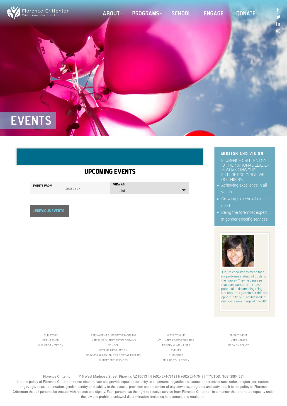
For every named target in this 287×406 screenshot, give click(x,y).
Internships (238, 340)
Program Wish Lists (176, 345)
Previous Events (48, 211)
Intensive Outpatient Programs (113, 340)
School (181, 14)
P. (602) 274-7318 (162, 376)
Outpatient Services (113, 360)
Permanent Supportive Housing (113, 335)
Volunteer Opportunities (176, 340)
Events (176, 350)
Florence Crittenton (57, 376)
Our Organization (50, 345)
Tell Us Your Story (176, 360)
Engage (214, 14)
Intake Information (113, 350)
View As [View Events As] (119, 184)
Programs (145, 14)
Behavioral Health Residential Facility (113, 355)
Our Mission (50, 340)
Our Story (51, 335)
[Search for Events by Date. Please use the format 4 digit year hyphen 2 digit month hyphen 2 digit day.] (72, 188)
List (119, 190)
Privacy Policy (238, 345)
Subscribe (176, 355)
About (111, 14)
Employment (238, 335)
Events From (42, 185)
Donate (246, 14)
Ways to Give (176, 335)
